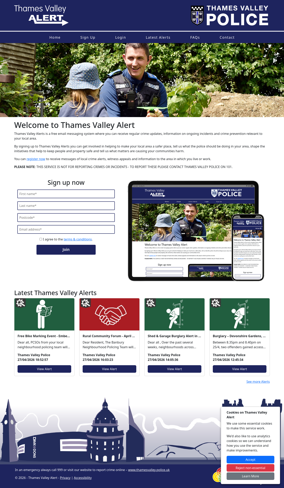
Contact (227, 37)
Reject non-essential (250, 468)
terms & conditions (78, 239)
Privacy (65, 478)
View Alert (44, 369)
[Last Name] (66, 205)
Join (66, 249)
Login (120, 37)
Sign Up (87, 37)
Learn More (250, 476)
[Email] (66, 229)
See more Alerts (258, 381)
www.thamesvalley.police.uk (149, 470)
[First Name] (66, 194)
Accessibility (83, 478)
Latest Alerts (158, 37)
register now (36, 159)
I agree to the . (65, 239)
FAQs (195, 37)
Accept (250, 459)
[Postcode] (66, 217)
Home (55, 37)
